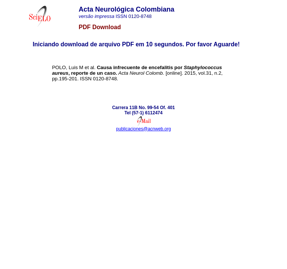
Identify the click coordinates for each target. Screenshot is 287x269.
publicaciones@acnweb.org (143, 129)
